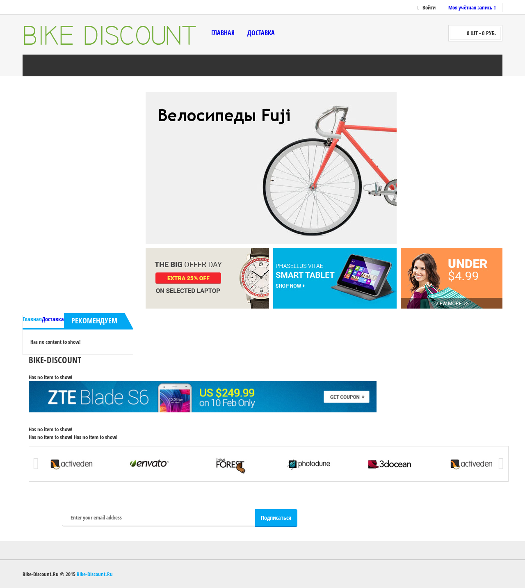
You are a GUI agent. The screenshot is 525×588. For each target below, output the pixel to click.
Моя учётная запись (470, 7)
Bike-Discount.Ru (95, 574)
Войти (429, 7)
